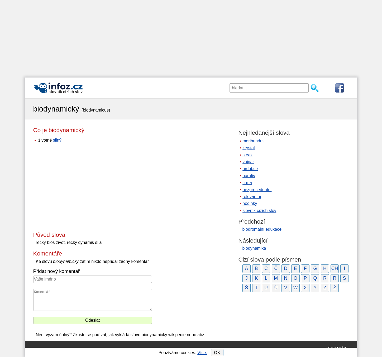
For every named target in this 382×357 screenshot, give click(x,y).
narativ (248, 175)
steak (247, 155)
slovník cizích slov (259, 210)
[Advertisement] (191, 37)
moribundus (253, 141)
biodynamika (254, 248)
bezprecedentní (256, 189)
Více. (202, 352)
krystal (248, 148)
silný (57, 140)
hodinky (249, 203)
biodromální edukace (262, 229)
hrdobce (250, 168)
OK (217, 352)
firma (247, 182)
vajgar (248, 162)
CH (334, 268)
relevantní (251, 196)
